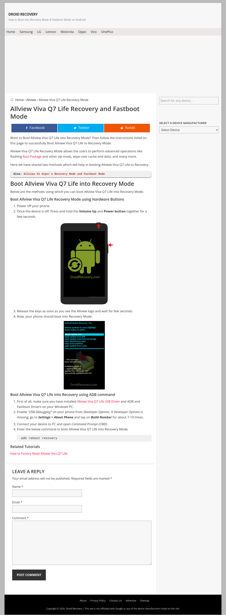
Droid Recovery (37, 13)
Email (17, 503)
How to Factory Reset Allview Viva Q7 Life (40, 454)
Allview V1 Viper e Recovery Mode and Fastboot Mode (67, 174)
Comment (20, 518)
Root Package (33, 157)
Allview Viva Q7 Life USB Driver (100, 402)
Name (17, 487)
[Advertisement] (113, 63)
